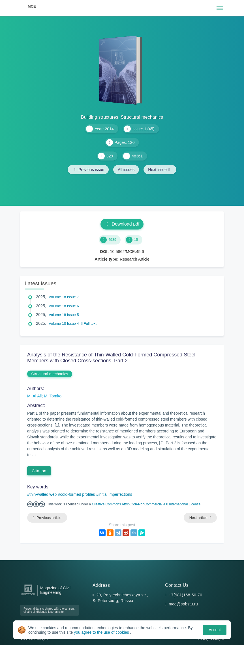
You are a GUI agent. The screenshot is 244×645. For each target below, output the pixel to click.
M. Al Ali (34, 396)
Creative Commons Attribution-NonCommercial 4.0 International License (146, 504)
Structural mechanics (49, 374)
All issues (126, 169)
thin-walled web (43, 494)
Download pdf (122, 224)
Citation (39, 471)
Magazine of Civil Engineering (55, 590)
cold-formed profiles (77, 494)
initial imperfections (115, 494)
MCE (32, 6)
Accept (215, 629)
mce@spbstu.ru (183, 604)
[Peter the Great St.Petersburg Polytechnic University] (28, 595)
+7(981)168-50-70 (185, 595)
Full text (89, 323)
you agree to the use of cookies (102, 632)
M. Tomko (52, 396)
